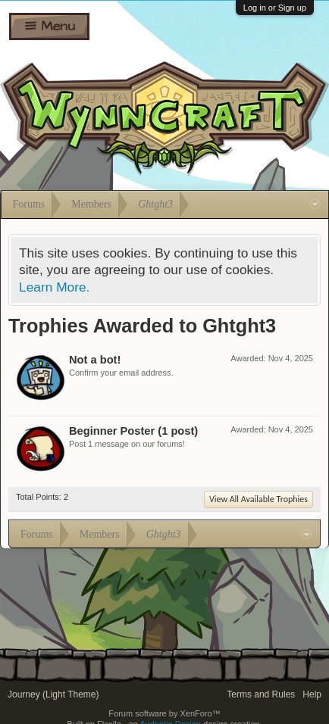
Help (311, 694)
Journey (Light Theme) (53, 694)
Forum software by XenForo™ (164, 713)
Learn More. (54, 287)
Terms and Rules (261, 694)
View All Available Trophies (258, 499)
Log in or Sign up (274, 7)
